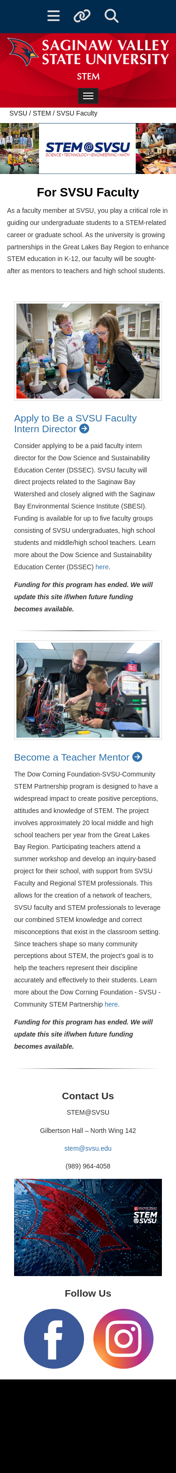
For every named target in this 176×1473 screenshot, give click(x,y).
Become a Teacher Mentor (79, 757)
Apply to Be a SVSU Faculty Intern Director (75, 423)
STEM (42, 113)
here (102, 567)
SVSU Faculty (76, 113)
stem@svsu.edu (88, 1148)
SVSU (18, 113)
